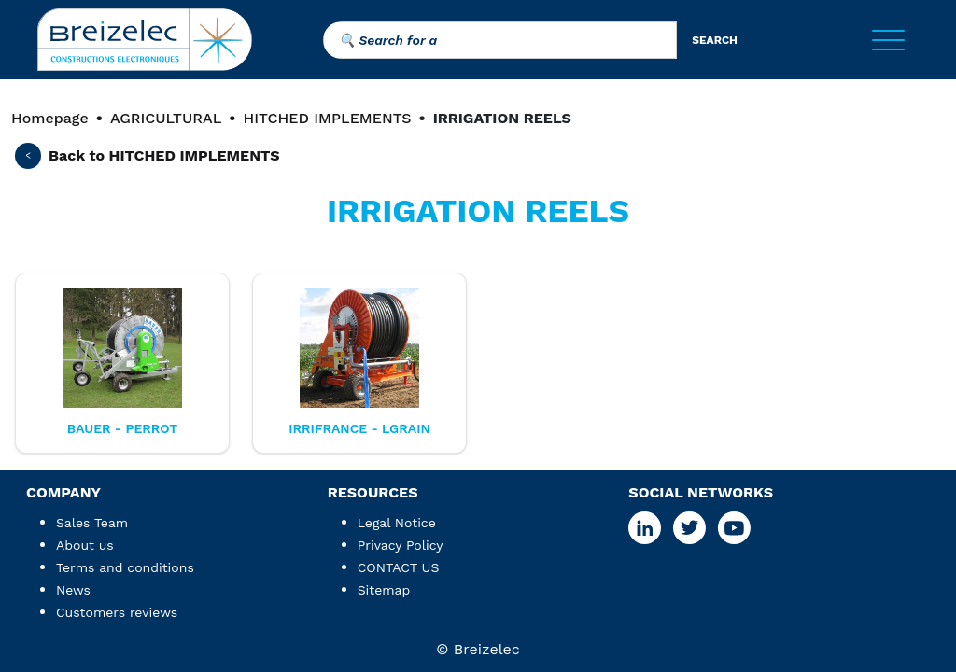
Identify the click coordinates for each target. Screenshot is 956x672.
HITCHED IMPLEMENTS (327, 118)
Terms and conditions (125, 567)
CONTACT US (399, 567)
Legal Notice (397, 522)
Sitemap (384, 589)
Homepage (50, 118)
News (73, 589)
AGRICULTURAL (165, 118)
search (715, 40)
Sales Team (92, 522)
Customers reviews (116, 612)
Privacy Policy (400, 545)
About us (85, 545)
